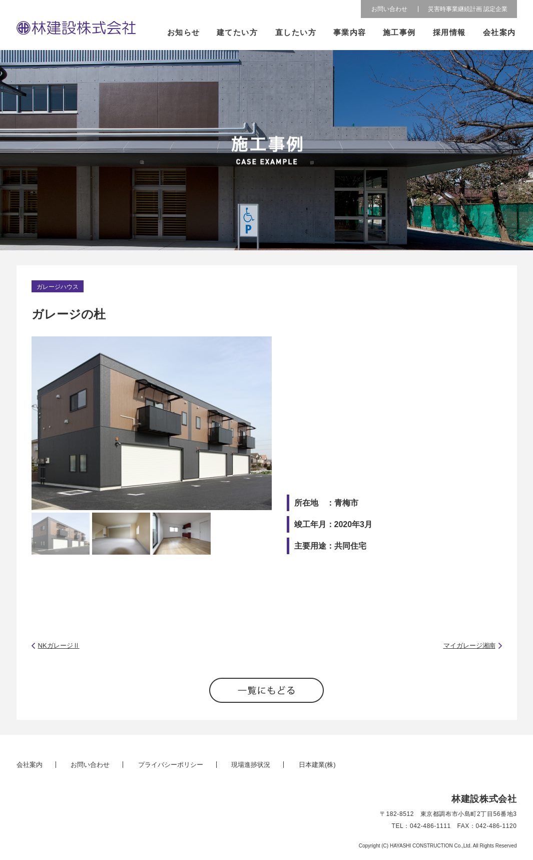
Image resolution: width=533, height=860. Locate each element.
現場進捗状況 (250, 764)
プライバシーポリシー (170, 764)
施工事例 (399, 32)
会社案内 (498, 32)
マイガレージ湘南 (469, 645)
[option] (152, 423)
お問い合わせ (389, 9)
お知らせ (183, 32)
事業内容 (349, 32)
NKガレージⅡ (59, 645)
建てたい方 (237, 32)
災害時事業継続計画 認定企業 (467, 9)
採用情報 (449, 32)
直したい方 (295, 32)
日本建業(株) (317, 764)
